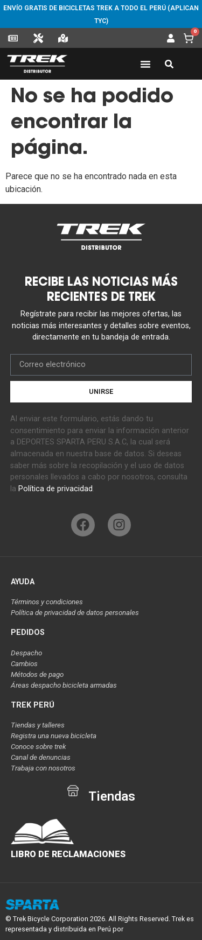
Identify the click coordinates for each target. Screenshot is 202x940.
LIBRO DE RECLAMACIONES (68, 854)
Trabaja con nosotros (43, 768)
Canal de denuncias (41, 757)
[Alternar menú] (145, 64)
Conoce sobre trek (38, 747)
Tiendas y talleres (38, 725)
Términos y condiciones (47, 602)
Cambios (24, 664)
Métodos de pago (37, 674)
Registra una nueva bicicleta (53, 736)
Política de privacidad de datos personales (75, 613)
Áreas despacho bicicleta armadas (64, 685)
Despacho (26, 653)
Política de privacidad (55, 488)
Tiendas (111, 796)
